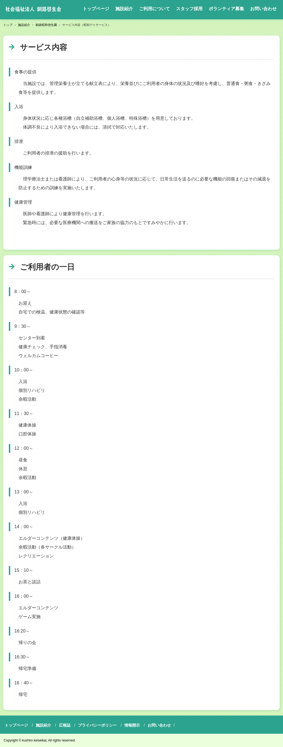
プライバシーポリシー (97, 725)
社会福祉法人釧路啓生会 (33, 10)
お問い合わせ (263, 8)
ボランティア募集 (226, 8)
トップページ (96, 8)
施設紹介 (124, 8)
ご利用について (154, 8)
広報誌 (64, 725)
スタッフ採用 (189, 8)
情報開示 (132, 725)
